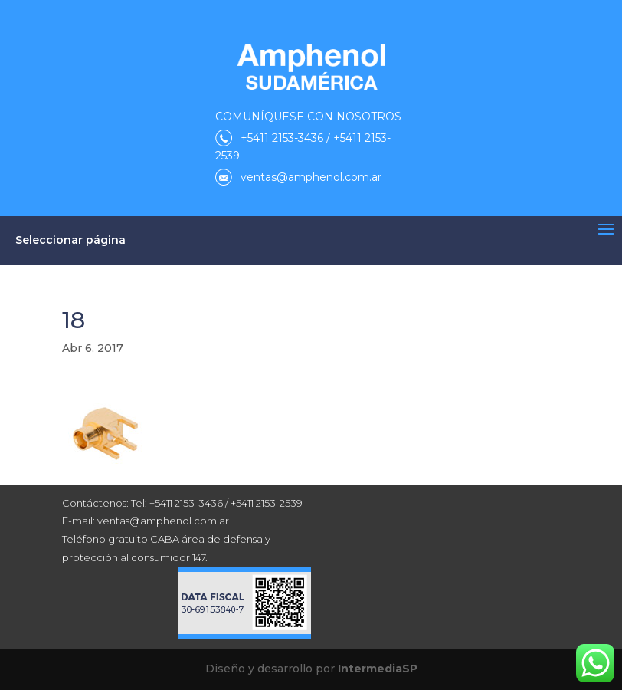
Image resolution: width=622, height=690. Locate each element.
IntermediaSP (377, 668)
